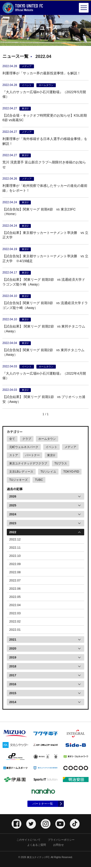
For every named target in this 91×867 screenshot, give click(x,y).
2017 (12, 675)
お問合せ (58, 844)
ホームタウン (47, 438)
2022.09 (15, 564)
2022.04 (15, 605)
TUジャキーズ (18, 480)
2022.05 (15, 597)
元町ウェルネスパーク (23, 447)
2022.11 (15, 547)
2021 (12, 639)
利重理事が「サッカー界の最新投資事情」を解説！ (41, 73)
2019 (12, 657)
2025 (12, 505)
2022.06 (15, 588)
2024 (12, 514)
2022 (12, 532)
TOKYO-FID (71, 471)
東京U (51, 455)
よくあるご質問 (36, 844)
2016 (12, 684)
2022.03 (15, 613)
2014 (12, 702)
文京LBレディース (21, 471)
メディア (70, 447)
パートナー (32, 455)
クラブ (26, 438)
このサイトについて (29, 839)
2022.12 (15, 539)
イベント (51, 447)
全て (12, 438)
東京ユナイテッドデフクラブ (28, 463)
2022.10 (15, 556)
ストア (13, 455)
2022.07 (15, 580)
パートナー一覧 (43, 803)
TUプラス (60, 463)
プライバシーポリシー (61, 839)
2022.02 (15, 621)
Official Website (22, 8)
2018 (12, 666)
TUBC (39, 480)
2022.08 (15, 572)
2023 (12, 523)
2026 (12, 496)
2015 (12, 693)
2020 (12, 648)
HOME (6, 18)
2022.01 (15, 629)
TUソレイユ (48, 471)
